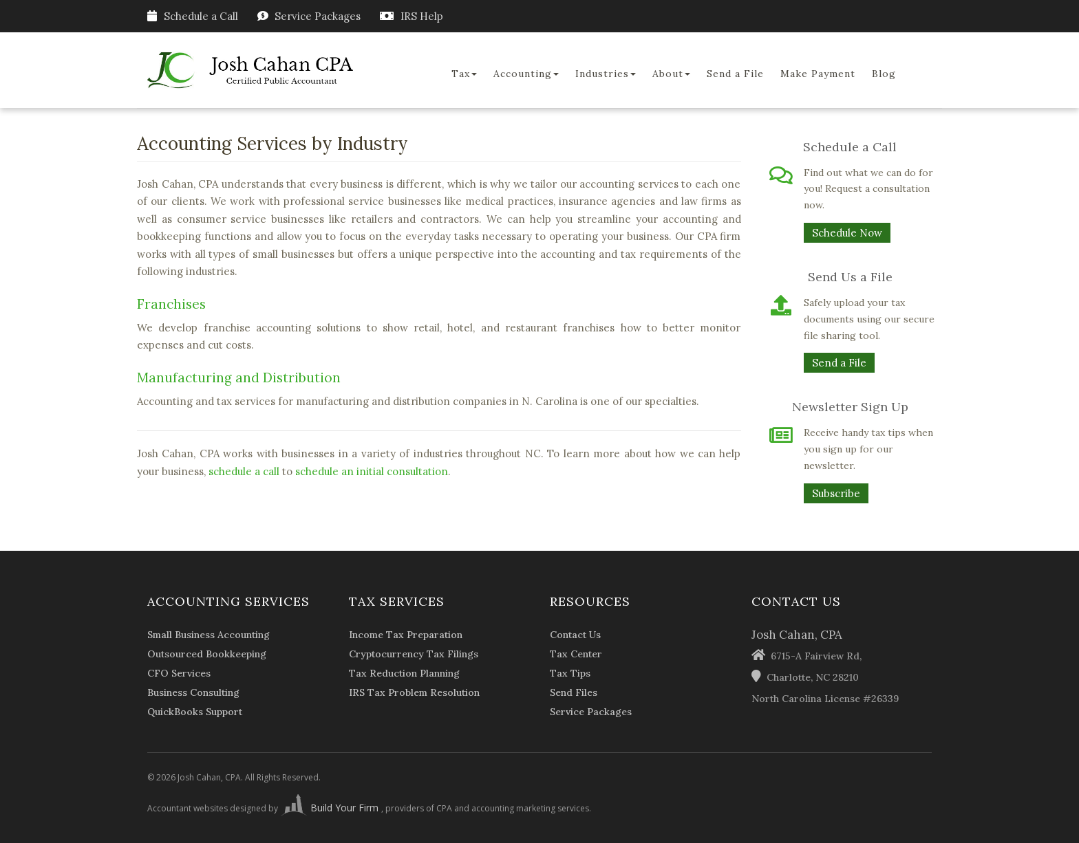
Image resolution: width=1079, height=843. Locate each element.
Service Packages (318, 16)
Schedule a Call (192, 16)
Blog (884, 73)
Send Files (573, 692)
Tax (464, 73)
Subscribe (836, 493)
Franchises (171, 304)
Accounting (526, 73)
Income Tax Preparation (405, 634)
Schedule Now (847, 232)
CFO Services (179, 673)
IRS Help (421, 16)
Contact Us (575, 634)
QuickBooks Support (194, 711)
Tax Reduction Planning (404, 673)
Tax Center (576, 654)
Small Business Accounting (208, 634)
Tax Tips (570, 673)
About (671, 73)
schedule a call (244, 471)
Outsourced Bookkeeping (206, 654)
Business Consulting (193, 692)
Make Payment (817, 73)
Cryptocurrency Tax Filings (413, 654)
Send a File (735, 73)
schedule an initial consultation (371, 471)
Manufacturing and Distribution (239, 377)
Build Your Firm (330, 807)
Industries (605, 73)
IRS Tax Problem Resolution (414, 692)
